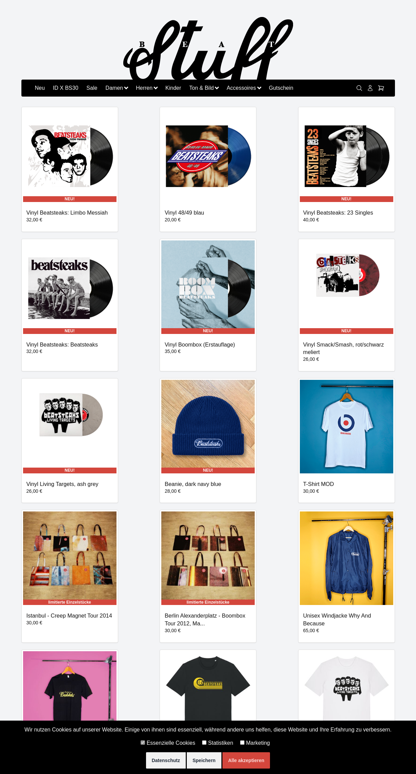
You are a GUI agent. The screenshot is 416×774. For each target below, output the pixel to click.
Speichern (204, 760)
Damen (117, 88)
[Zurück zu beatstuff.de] (208, 57)
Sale (92, 88)
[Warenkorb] (381, 88)
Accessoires (243, 88)
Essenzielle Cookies (168, 743)
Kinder (173, 88)
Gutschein (281, 88)
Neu (40, 88)
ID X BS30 (65, 88)
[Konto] (370, 88)
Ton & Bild (203, 88)
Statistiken (217, 743)
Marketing (255, 743)
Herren (146, 88)
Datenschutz (166, 760)
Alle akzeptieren (246, 760)
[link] (359, 88)
